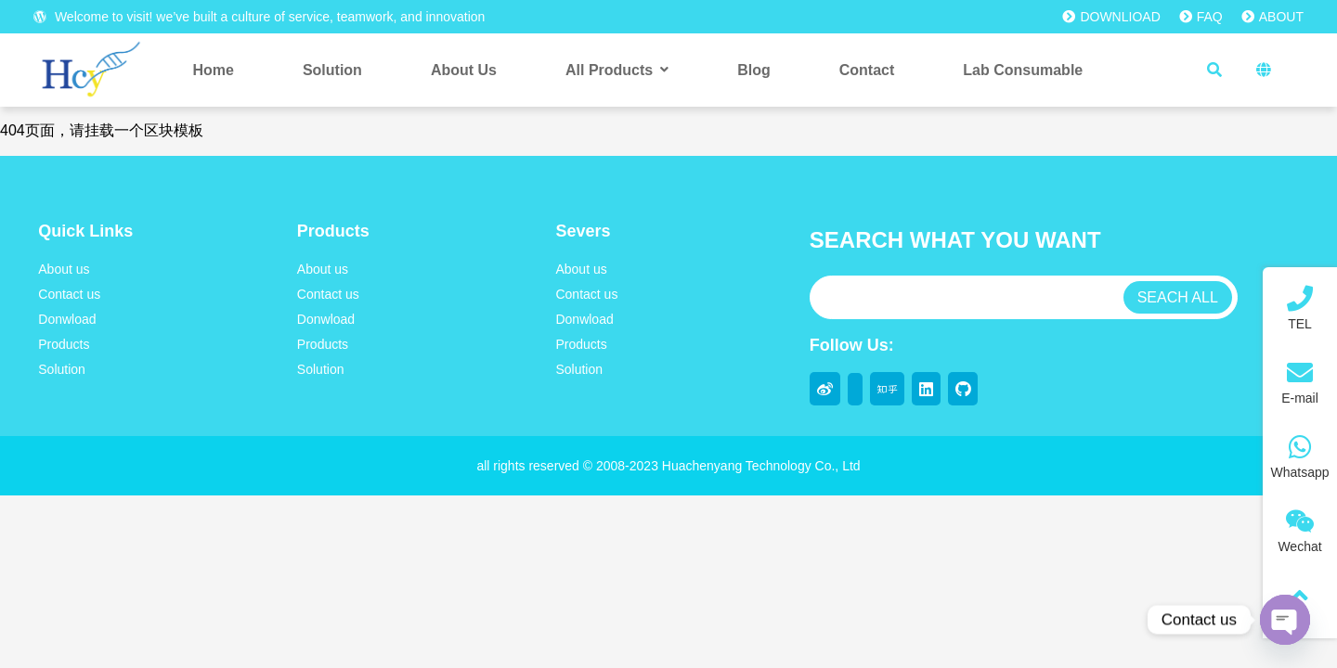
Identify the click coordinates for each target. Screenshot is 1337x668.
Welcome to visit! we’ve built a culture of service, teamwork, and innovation (259, 16)
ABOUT (1272, 16)
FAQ (1201, 16)
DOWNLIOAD (1111, 16)
